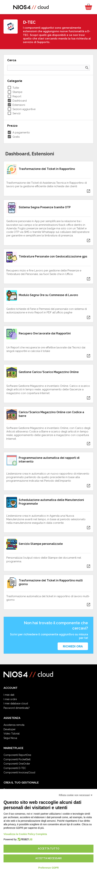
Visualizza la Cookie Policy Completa (25, 834)
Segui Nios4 (10, 738)
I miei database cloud (16, 703)
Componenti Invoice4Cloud (19, 772)
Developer (10, 729)
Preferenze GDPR (48, 867)
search (87, 68)
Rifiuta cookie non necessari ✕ (76, 795)
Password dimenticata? (17, 708)
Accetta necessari (48, 858)
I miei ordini (10, 699)
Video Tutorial (12, 733)
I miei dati (9, 694)
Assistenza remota (14, 724)
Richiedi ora (73, 646)
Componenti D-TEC (15, 768)
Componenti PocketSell (17, 759)
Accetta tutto (48, 848)
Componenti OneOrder (17, 763)
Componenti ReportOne (17, 755)
